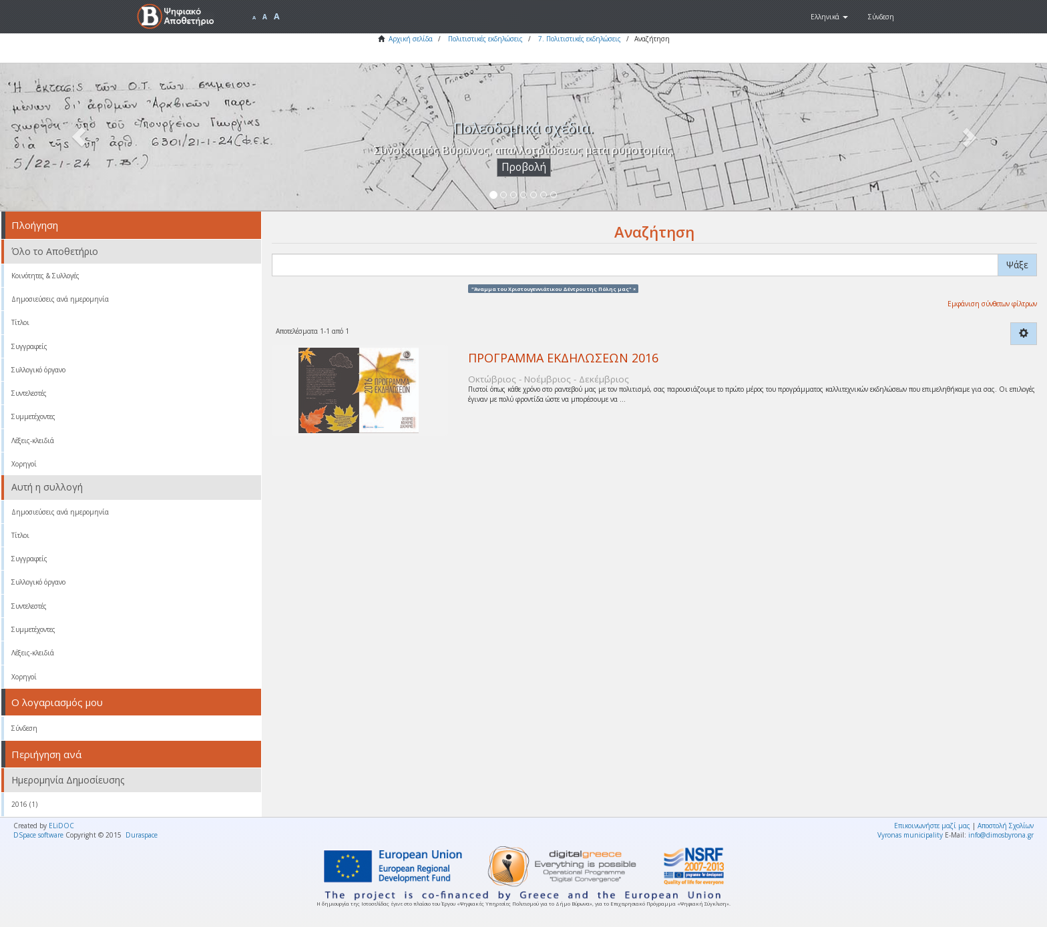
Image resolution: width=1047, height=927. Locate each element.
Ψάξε (1017, 264)
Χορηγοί (24, 464)
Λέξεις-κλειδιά (32, 440)
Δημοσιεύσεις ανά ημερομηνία (60, 299)
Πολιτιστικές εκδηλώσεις (485, 38)
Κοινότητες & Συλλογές (45, 275)
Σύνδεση (24, 728)
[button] (829, 16)
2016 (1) (24, 804)
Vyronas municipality (910, 835)
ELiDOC (61, 825)
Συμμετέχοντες (33, 416)
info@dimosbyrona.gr (1001, 835)
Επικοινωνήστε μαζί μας (932, 825)
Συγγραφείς (29, 346)
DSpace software (38, 835)
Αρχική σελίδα (411, 38)
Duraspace (142, 835)
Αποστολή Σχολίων (1006, 825)
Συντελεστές (29, 393)
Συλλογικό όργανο (38, 369)
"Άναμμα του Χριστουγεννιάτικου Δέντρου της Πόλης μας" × (553, 288)
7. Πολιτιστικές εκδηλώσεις (579, 38)
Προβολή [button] (523, 167)
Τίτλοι (20, 322)
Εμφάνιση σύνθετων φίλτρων (992, 303)
